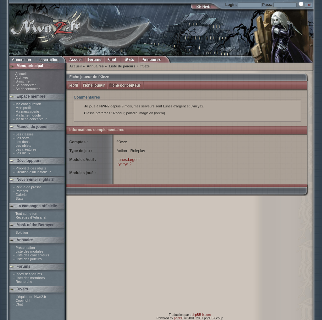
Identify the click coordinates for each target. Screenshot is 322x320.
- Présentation (24, 247)
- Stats (19, 198)
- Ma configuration (27, 104)
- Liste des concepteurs (31, 255)
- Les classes (24, 134)
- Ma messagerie (26, 111)
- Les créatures (25, 149)
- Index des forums (28, 274)
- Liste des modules (28, 251)
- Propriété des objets (30, 168)
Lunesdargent (128, 159)
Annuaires (95, 66)
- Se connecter (25, 85)
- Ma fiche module (27, 115)
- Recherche (23, 281)
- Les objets (22, 145)
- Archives (21, 77)
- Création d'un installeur (32, 172)
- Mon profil (22, 108)
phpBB (178, 318)
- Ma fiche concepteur (30, 119)
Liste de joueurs (122, 66)
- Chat (18, 304)
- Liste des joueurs (28, 259)
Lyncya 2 (124, 164)
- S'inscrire (22, 81)
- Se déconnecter (27, 89)
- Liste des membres (29, 278)
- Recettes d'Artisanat (30, 217)
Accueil (75, 66)
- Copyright (22, 300)
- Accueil (20, 74)
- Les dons (22, 142)
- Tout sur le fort (25, 213)
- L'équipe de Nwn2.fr (30, 297)
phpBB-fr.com (201, 315)
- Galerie (20, 195)
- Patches (21, 191)
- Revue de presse (28, 187)
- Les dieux (22, 153)
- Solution (21, 232)
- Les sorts (22, 138)
